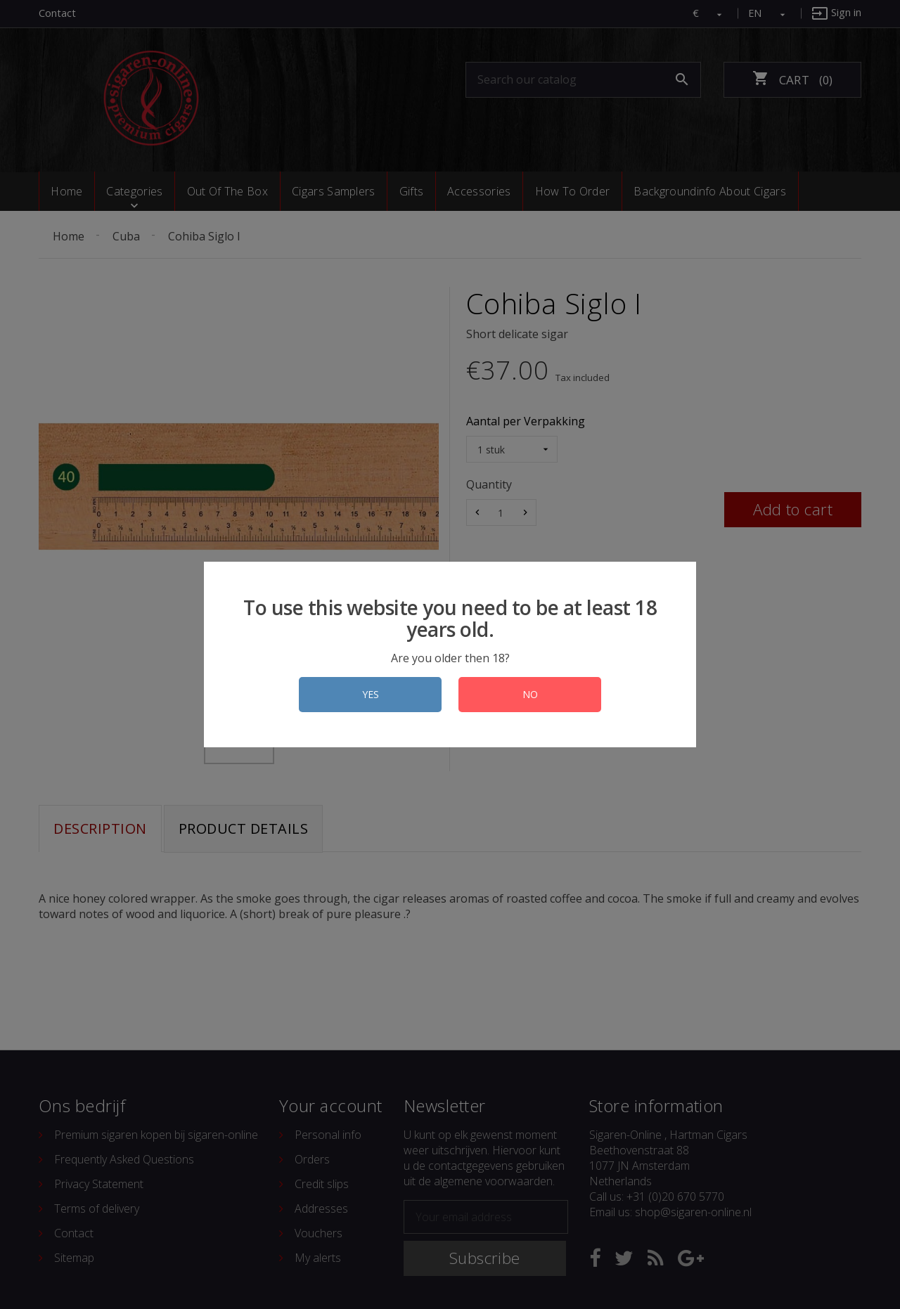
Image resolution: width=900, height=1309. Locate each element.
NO (530, 694)
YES (370, 694)
